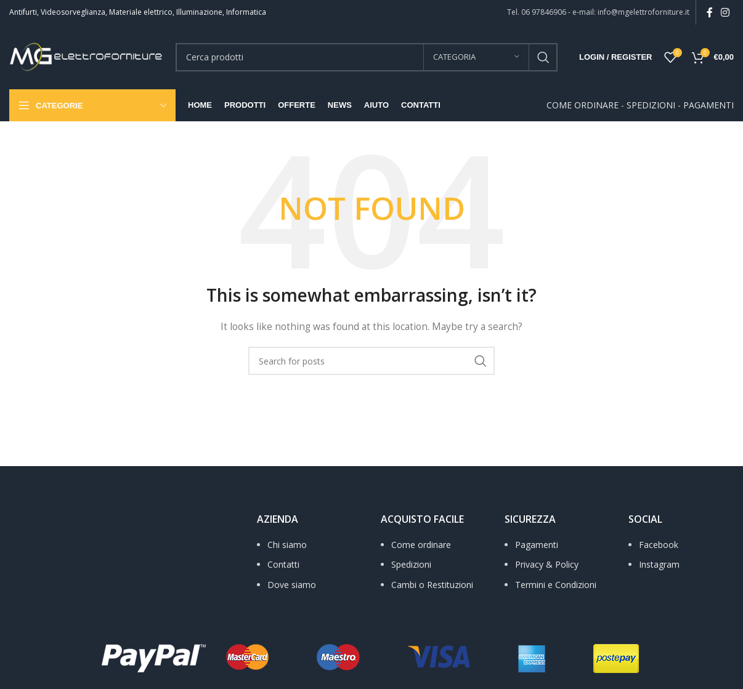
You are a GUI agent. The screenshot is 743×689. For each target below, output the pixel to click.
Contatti (283, 564)
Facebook (658, 544)
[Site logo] (86, 56)
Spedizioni (411, 564)
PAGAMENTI (708, 105)
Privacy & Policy (547, 564)
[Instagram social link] (725, 12)
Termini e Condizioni (555, 584)
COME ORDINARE (582, 105)
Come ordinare (421, 544)
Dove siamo (291, 584)
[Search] (367, 57)
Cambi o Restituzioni (432, 584)
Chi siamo (287, 544)
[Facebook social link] (709, 12)
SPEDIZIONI (651, 105)
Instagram (659, 564)
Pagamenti (536, 544)
